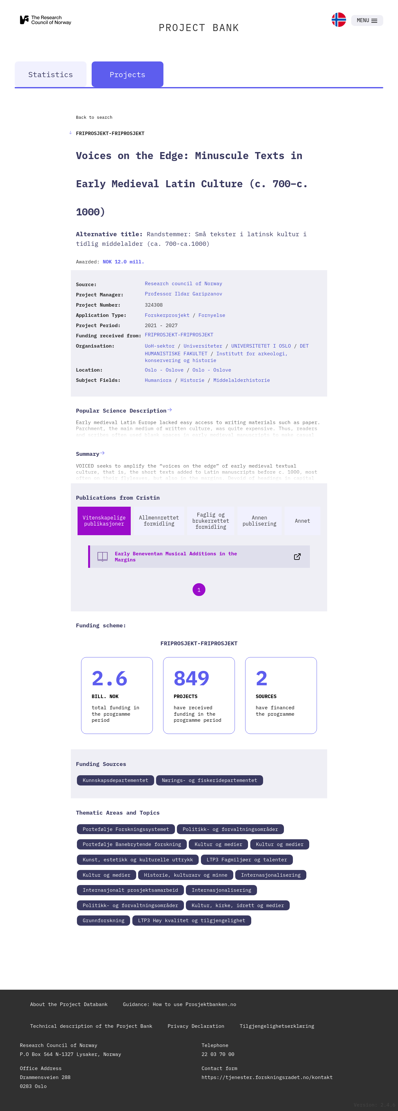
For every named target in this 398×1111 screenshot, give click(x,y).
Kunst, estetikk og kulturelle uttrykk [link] (138, 859)
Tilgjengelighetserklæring (277, 1026)
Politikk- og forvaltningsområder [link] (230, 829)
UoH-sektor (160, 345)
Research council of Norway (183, 283)
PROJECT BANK (199, 27)
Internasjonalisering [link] (271, 875)
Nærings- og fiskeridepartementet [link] (209, 780)
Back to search (94, 117)
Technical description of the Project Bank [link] (91, 1026)
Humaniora (158, 380)
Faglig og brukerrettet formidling (210, 520)
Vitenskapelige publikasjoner (104, 520)
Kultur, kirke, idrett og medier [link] (238, 905)
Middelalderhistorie (241, 380)
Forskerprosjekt (167, 315)
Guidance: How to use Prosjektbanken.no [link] (179, 1004)
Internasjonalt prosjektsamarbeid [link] (130, 890)
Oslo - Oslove (164, 369)
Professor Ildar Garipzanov (183, 293)
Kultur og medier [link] (218, 844)
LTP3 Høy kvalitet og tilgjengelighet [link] (191, 920)
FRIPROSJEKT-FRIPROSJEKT (179, 334)
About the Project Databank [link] (69, 1004)
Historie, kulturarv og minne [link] (185, 875)
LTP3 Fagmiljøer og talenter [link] (247, 859)
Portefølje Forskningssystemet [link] (126, 829)
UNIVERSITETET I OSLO (261, 345)
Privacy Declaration (196, 1026)
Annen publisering (260, 520)
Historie (192, 380)
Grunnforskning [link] (103, 920)
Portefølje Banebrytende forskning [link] (132, 844)
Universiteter (203, 345)
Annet (302, 521)
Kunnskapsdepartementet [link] (115, 780)
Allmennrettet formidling (159, 520)
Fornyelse (211, 315)
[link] (339, 20)
